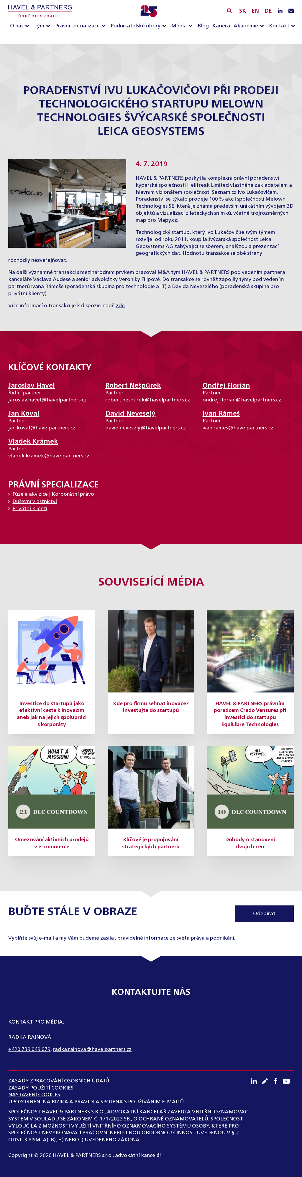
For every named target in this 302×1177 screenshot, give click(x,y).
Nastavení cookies (34, 1094)
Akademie (246, 26)
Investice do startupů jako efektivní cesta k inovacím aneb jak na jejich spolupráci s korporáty (52, 714)
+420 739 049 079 (29, 1049)
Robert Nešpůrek (133, 385)
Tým (39, 26)
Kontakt (279, 26)
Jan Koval (23, 413)
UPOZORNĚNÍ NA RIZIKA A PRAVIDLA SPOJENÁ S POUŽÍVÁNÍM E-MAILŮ (96, 1102)
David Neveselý (130, 413)
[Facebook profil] (277, 1081)
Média (179, 26)
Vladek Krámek (33, 441)
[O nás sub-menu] (28, 26)
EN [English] (255, 11)
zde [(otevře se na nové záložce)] (120, 305)
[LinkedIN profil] (280, 11)
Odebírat (264, 913)
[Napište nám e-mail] (291, 11)
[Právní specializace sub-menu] (104, 26)
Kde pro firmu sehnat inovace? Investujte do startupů (151, 707)
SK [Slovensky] (242, 11)
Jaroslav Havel (31, 385)
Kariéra (221, 26)
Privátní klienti (29, 508)
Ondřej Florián (226, 385)
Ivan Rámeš (221, 413)
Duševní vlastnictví (34, 501)
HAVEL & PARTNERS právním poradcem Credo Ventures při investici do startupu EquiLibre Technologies (250, 714)
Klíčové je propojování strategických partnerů (151, 843)
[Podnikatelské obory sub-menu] (165, 26)
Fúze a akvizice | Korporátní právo (53, 494)
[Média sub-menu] (191, 26)
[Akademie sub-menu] (263, 26)
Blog (203, 26)
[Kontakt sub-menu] (294, 26)
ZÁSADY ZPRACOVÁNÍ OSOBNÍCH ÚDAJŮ (58, 1081)
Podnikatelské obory (135, 26)
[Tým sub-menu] (49, 26)
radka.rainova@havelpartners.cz (92, 1049)
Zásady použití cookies (40, 1088)
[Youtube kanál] (288, 1081)
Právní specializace (77, 26)
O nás (16, 26)
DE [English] (268, 11)
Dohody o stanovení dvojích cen (250, 843)
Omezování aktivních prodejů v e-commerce (52, 843)
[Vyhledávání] (229, 10)
